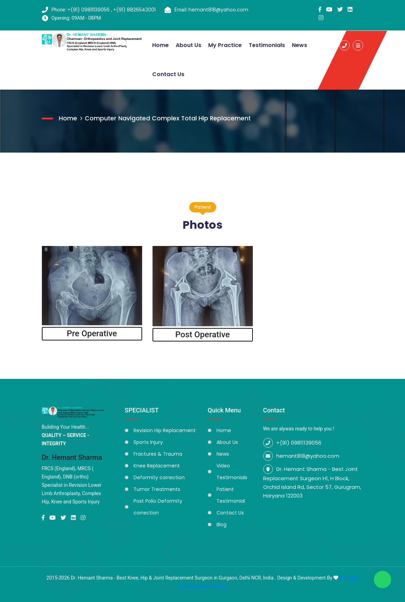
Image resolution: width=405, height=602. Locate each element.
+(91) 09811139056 (89, 9)
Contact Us (168, 74)
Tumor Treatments (157, 488)
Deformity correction (159, 476)
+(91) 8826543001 (134, 9)
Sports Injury (148, 441)
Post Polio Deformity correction (158, 506)
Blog (222, 523)
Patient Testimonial (231, 494)
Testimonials (267, 45)
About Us (188, 45)
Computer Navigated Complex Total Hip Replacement (169, 117)
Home (160, 45)
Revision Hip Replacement (165, 429)
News (299, 45)
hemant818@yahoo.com (220, 9)
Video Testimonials (232, 471)
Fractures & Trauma (158, 453)
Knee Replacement (157, 465)
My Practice (225, 45)
